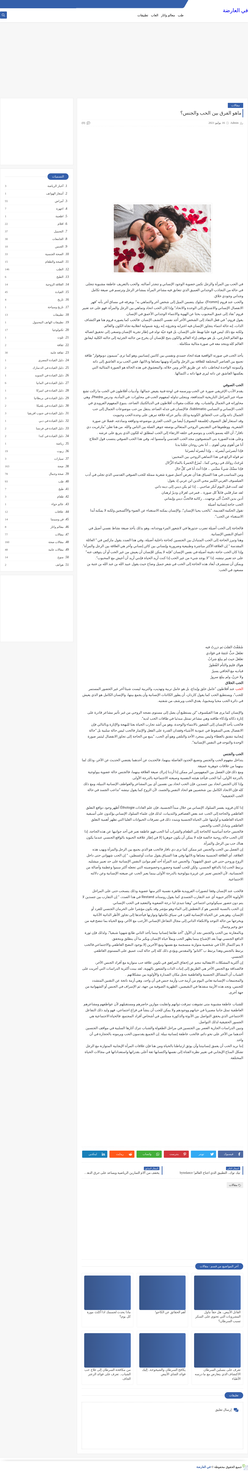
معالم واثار (168, 15)
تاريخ (60, 299)
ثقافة (60, 345)
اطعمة (59, 216)
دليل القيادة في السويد (49, 375)
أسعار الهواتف (55, 193)
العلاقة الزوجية (54, 284)
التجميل (58, 231)
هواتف (59, 565)
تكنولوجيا (58, 330)
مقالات (235, 105)
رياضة (60, 443)
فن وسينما (57, 519)
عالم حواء (57, 504)
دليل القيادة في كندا (51, 436)
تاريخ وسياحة (55, 307)
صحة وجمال (56, 474)
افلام (60, 224)
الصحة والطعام (54, 262)
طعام (60, 497)
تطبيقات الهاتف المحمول (48, 322)
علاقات (59, 512)
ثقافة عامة (57, 353)
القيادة (59, 292)
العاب (154, 15)
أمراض (59, 201)
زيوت (60, 451)
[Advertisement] (124, 62)
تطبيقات (142, 15)
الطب (60, 269)
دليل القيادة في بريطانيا (48, 398)
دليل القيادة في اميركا (50, 390)
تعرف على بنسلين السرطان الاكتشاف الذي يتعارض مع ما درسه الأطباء (218, 1374)
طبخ (61, 489)
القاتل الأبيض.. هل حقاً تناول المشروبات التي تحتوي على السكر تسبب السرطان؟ (218, 1316)
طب (181, 15)
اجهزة (60, 209)
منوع (60, 557)
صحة (60, 466)
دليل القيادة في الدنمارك (48, 368)
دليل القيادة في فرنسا (50, 428)
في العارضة (235, 10)
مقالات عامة (56, 550)
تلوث (60, 337)
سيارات (59, 459)
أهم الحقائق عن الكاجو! (170, 1312)
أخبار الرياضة (55, 186)
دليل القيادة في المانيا (50, 383)
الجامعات (58, 239)
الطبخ (60, 277)
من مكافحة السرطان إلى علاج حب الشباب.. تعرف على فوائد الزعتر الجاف (107, 1374)
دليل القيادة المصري (51, 360)
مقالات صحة (56, 542)
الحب (239, 689)
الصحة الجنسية (54, 254)
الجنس (59, 246)
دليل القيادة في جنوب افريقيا (45, 413)
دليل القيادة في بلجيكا (50, 406)
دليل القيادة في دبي (51, 421)
